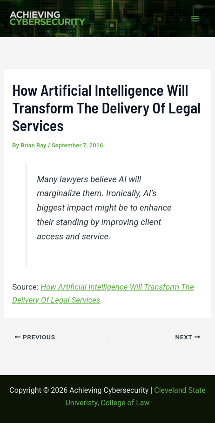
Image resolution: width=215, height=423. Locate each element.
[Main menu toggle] (195, 18)
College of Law (125, 402)
